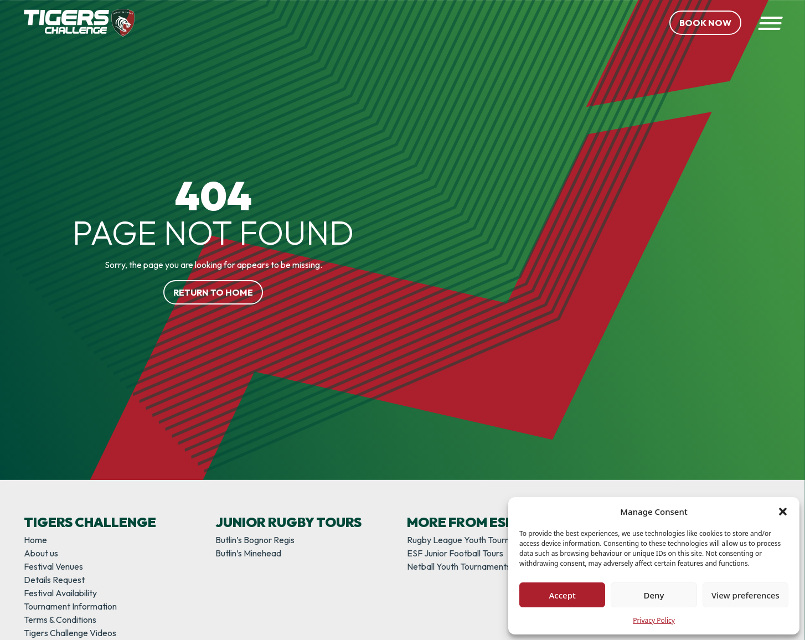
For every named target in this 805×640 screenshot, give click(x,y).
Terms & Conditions (60, 619)
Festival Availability (60, 592)
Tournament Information (70, 606)
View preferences (745, 595)
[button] (782, 511)
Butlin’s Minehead (248, 553)
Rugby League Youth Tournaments (472, 539)
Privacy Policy (654, 620)
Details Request (54, 579)
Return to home (213, 292)
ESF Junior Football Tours (455, 553)
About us (41, 553)
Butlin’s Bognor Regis (255, 539)
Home (35, 539)
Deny (654, 595)
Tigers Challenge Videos (70, 632)
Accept (562, 595)
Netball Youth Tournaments (458, 566)
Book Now (705, 22)
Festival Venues (53, 566)
